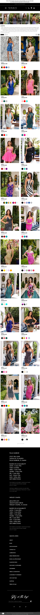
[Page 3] (20, 443)
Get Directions (15, 479)
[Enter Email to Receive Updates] (20, 601)
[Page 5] (22, 443)
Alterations (13, 552)
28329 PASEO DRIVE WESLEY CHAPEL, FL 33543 (18, 504)
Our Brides (12, 568)
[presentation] (10, 49)
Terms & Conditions (15, 571)
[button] (5, 8)
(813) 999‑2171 (14, 501)
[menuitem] (5, 8)
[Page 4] (21, 443)
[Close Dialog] (1, 613)
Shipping (12, 581)
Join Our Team (13, 578)
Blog (11, 543)
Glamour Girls (13, 562)
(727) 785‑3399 (15, 457)
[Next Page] (23, 443)
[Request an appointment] (20, 4)
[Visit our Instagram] (19, 606)
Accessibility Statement (15, 574)
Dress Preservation (14, 556)
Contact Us (12, 549)
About (11, 540)
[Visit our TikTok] (25, 606)
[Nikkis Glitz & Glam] (13, 8)
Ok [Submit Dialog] (3, 613)
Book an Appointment (15, 559)
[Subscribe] (30, 601)
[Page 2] (18, 443)
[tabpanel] (4, 203)
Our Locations (13, 546)
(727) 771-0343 (13, 485)
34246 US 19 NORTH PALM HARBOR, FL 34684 (18, 459)
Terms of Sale (13, 584)
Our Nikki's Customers (15, 565)
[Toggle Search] (26, 8)
